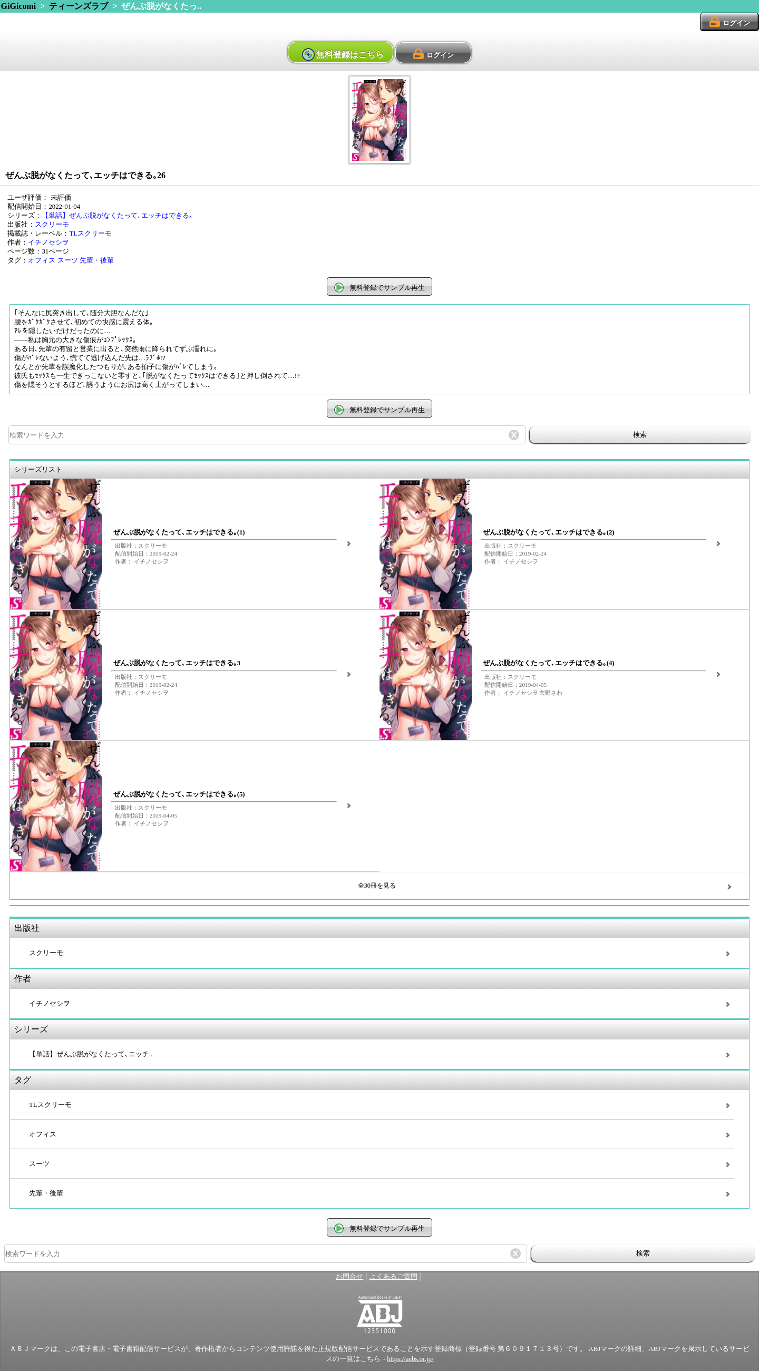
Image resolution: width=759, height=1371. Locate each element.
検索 (640, 435)
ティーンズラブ (78, 6)
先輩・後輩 (97, 260)
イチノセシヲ (48, 242)
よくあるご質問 (393, 1276)
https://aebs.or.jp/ (410, 1359)
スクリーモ (52, 224)
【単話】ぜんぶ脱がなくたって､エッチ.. (90, 1054)
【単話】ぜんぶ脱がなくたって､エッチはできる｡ (117, 215)
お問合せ (349, 1276)
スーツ (67, 260)
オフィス (41, 260)
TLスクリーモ (90, 233)
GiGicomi (18, 6)
